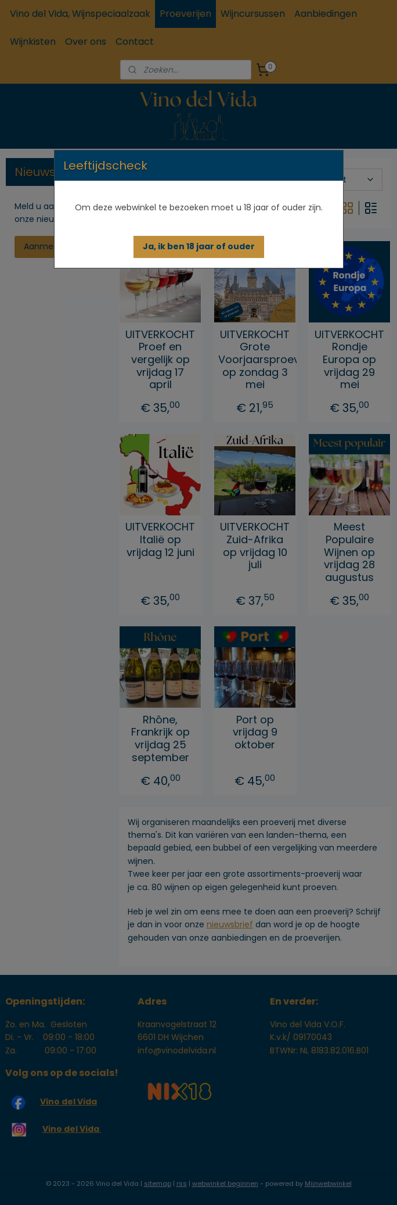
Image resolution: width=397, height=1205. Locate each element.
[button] (199, 247)
